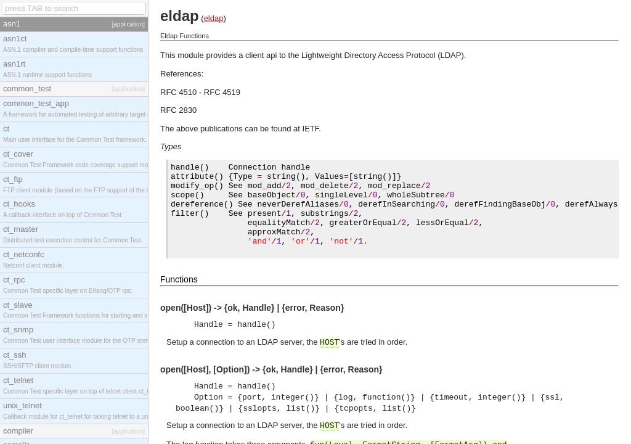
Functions (179, 281)
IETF (311, 128)
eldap (214, 18)
